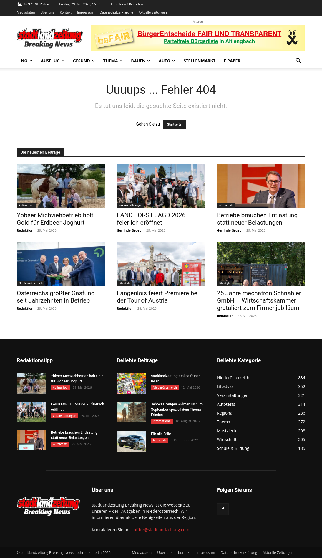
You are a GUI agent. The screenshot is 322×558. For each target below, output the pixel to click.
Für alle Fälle (161, 434)
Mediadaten (26, 12)
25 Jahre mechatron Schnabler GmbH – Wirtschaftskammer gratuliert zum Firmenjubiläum (259, 300)
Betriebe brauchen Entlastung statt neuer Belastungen (257, 219)
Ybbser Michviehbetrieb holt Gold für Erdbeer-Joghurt (55, 219)
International (162, 421)
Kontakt (66, 12)
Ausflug (52, 61)
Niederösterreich (31, 283)
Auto (167, 61)
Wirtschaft (226, 205)
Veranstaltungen (130, 205)
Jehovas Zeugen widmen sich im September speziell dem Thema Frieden (177, 409)
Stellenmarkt (199, 61)
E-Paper (232, 61)
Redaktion (25, 230)
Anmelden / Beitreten (127, 4)
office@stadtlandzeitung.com (161, 529)
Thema (113, 61)
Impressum (85, 12)
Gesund (84, 61)
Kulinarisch (26, 205)
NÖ (26, 61)
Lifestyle (124, 283)
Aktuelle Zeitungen (153, 12)
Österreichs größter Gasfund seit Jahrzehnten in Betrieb (56, 297)
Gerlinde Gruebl (129, 230)
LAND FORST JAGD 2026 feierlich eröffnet (151, 219)
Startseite (174, 124)
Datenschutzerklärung (116, 12)
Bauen (140, 61)
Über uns (47, 12)
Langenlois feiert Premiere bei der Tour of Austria (158, 297)
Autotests (159, 440)
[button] (298, 61)
